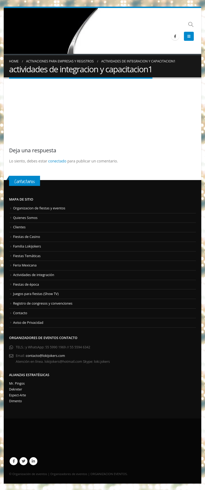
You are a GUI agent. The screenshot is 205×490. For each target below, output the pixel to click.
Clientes (19, 227)
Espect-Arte (18, 394)
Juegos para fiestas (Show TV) (35, 294)
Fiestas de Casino (26, 236)
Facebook (14, 461)
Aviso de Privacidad (28, 322)
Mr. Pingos (17, 383)
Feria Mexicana (25, 265)
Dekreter (16, 389)
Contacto (20, 312)
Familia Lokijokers (27, 246)
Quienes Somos (25, 218)
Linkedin (33, 461)
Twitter (23, 461)
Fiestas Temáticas (27, 255)
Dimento (16, 400)
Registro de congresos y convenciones (42, 303)
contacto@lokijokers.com (45, 355)
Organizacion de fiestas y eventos (39, 208)
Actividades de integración (33, 274)
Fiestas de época (26, 284)
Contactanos (25, 181)
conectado (57, 161)
